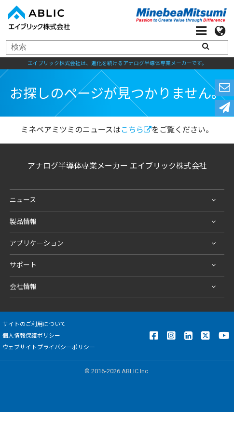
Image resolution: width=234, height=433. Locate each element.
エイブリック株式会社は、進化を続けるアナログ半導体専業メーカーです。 (117, 63)
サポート (115, 265)
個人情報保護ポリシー (31, 335)
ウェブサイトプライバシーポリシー (48, 347)
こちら (136, 129)
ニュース (115, 200)
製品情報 (115, 222)
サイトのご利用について (34, 324)
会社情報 (115, 287)
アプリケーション (115, 243)
